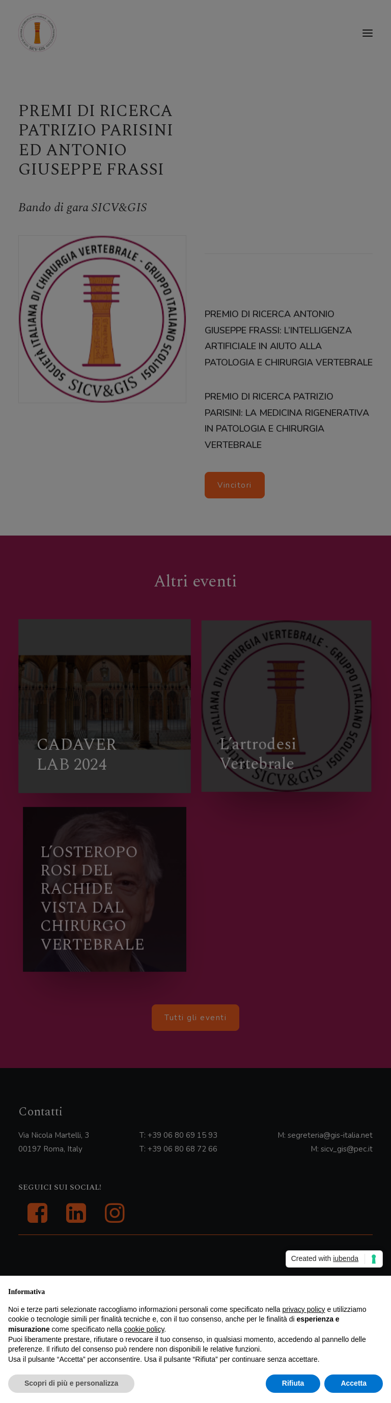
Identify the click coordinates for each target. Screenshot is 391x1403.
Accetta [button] (354, 1383)
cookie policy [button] (144, 1329)
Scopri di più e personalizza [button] (71, 1383)
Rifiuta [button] (293, 1383)
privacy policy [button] (304, 1309)
